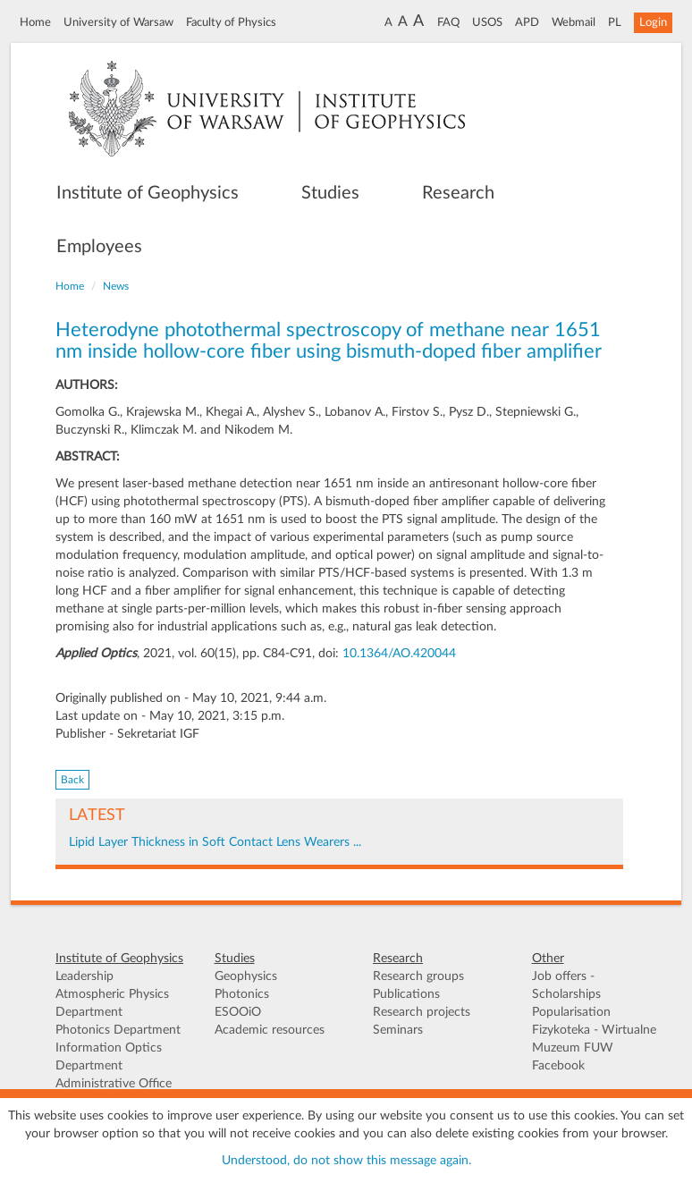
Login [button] (653, 22)
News (116, 286)
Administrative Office (113, 1083)
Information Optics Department (108, 1057)
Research (458, 193)
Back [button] (72, 779)
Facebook (558, 1066)
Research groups (418, 976)
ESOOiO (238, 1012)
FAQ (448, 22)
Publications (406, 994)
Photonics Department (118, 1030)
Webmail (573, 22)
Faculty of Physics (231, 22)
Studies (330, 193)
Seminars (398, 1030)
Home (35, 22)
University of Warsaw (118, 22)
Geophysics (246, 976)
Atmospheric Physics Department (112, 1003)
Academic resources (270, 1030)
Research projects (421, 1012)
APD (527, 22)
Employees (99, 247)
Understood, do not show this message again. (346, 1160)
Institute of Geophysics (147, 193)
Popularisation (571, 1012)
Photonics (242, 994)
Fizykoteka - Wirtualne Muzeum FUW (594, 1039)
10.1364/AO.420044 (399, 653)
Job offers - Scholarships (566, 985)
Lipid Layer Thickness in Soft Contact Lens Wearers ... (215, 842)
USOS (487, 22)
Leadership (84, 976)
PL (614, 22)
